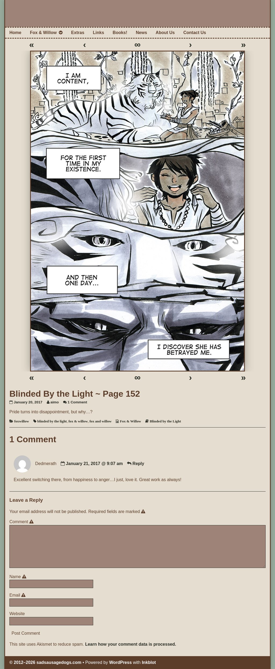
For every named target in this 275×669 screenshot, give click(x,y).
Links (98, 32)
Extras (77, 32)
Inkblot (149, 662)
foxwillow (21, 421)
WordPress (120, 662)
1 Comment (77, 402)
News (141, 32)
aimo (54, 402)
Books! (120, 32)
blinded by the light (52, 421)
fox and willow (100, 421)
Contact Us (194, 32)
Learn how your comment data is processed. (130, 644)
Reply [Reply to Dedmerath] (138, 463)
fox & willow (78, 421)
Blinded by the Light (165, 421)
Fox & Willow (43, 32)
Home (15, 32)
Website (17, 613)
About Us (165, 32)
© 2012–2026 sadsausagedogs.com (45, 662)
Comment (22, 521)
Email (18, 595)
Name (18, 576)
